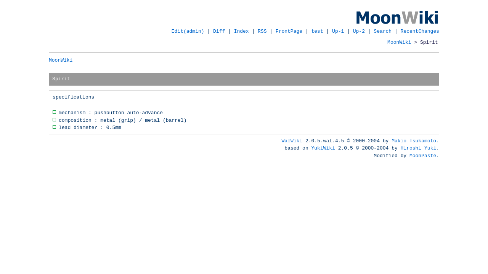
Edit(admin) (188, 31)
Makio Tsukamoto (414, 140)
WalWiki (292, 140)
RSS (262, 31)
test (317, 31)
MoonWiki (399, 42)
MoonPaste (422, 155)
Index (241, 31)
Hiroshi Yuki (419, 148)
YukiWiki (323, 148)
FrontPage (289, 31)
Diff (219, 31)
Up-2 (359, 31)
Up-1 (338, 31)
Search (383, 31)
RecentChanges (420, 31)
